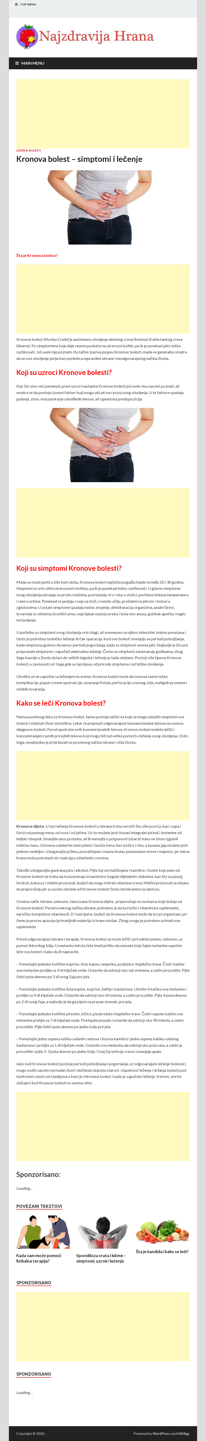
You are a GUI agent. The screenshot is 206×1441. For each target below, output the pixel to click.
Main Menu (32, 63)
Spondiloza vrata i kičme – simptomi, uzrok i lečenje (101, 1258)
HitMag (183, 1433)
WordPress (161, 1433)
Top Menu (28, 4)
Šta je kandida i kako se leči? (162, 1251)
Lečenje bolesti (28, 150)
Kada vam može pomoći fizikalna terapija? (38, 1258)
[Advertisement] (103, 114)
